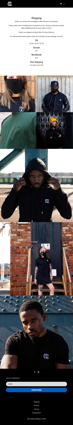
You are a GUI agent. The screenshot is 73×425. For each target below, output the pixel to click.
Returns (36, 405)
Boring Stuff (36, 413)
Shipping (37, 402)
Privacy (36, 409)
